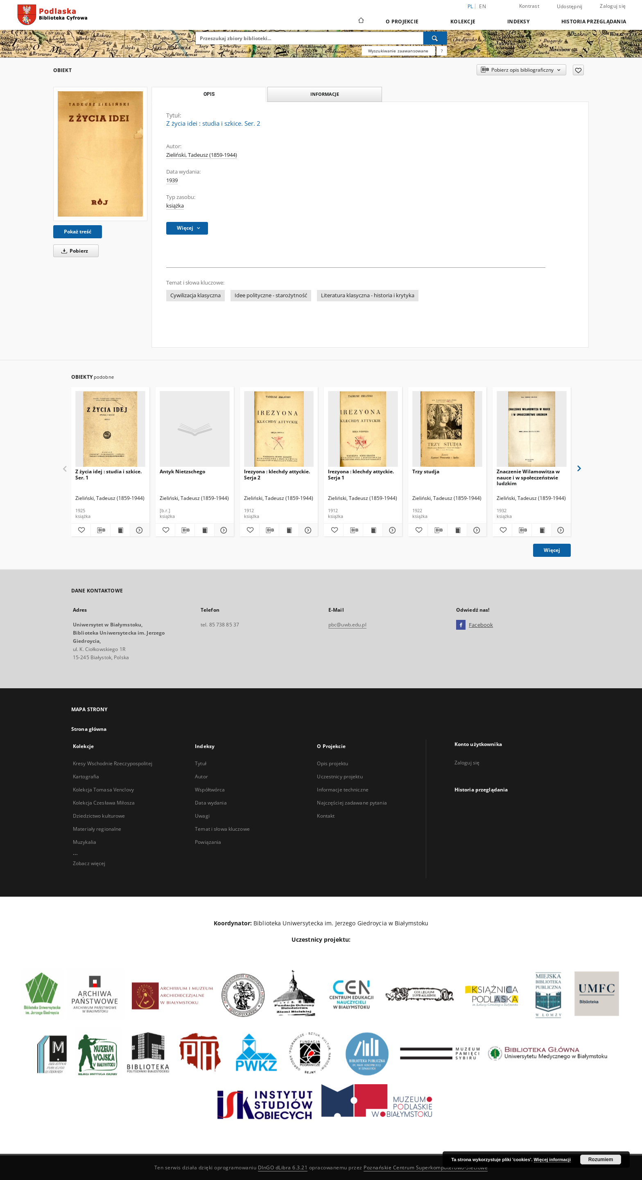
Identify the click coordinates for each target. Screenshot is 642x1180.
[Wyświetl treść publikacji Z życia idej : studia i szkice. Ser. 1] (120, 530)
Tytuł (200, 763)
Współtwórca (210, 789)
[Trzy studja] (447, 429)
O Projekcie (402, 21)
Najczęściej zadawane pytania (352, 802)
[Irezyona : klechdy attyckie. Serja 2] (279, 429)
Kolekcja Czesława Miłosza (104, 802)
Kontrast (529, 5)
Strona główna (89, 729)
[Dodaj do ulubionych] (578, 70)
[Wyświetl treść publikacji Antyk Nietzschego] (204, 530)
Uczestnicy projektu (339, 776)
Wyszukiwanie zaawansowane (398, 51)
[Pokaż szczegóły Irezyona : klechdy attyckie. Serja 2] (307, 530)
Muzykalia (84, 842)
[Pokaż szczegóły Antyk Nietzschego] (223, 530)
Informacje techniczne (342, 789)
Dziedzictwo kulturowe (99, 815)
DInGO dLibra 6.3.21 (283, 1167)
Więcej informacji (552, 1159)
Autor (201, 776)
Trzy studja (425, 471)
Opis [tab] (209, 94)
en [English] (482, 6)
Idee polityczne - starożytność (271, 295)
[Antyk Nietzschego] (194, 429)
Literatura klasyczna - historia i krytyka (367, 295)
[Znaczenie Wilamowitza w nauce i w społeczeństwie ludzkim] (531, 429)
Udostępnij (570, 6)
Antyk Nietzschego (182, 471)
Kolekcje (462, 21)
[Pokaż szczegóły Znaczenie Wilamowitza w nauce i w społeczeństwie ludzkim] (560, 530)
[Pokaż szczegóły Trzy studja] (475, 530)
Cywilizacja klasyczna (195, 295)
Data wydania (210, 802)
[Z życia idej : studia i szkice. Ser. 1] (110, 429)
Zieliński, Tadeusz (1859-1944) (201, 154)
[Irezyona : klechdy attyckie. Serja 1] (363, 429)
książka (175, 205)
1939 (172, 180)
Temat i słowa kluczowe (222, 828)
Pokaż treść (77, 231)
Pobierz (73, 250)
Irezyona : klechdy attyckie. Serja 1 (361, 474)
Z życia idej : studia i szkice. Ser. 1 (108, 474)
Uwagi (202, 815)
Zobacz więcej (89, 863)
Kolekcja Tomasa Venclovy (103, 789)
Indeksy (518, 21)
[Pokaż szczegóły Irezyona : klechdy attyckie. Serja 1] (391, 530)
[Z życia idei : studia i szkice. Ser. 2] (100, 154)
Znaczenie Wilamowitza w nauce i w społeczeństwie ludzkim (528, 477)
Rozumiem (600, 1159)
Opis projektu (332, 763)
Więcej (552, 550)
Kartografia (86, 776)
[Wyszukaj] (435, 38)
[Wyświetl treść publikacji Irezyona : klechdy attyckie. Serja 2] (288, 530)
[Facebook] (461, 625)
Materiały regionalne (97, 828)
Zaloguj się (613, 5)
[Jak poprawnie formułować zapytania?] (441, 51)
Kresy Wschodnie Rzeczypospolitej (112, 763)
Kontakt (326, 815)
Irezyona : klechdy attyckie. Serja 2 (277, 474)
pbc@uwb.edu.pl (347, 624)
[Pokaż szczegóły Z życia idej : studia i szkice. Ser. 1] (138, 530)
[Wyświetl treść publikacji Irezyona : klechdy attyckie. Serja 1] (372, 530)
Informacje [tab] (324, 94)
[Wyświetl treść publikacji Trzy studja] (457, 530)
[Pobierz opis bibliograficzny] (100, 530)
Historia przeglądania (593, 21)
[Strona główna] (360, 21)
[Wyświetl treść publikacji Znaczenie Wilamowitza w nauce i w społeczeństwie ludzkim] (541, 530)
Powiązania (208, 842)
